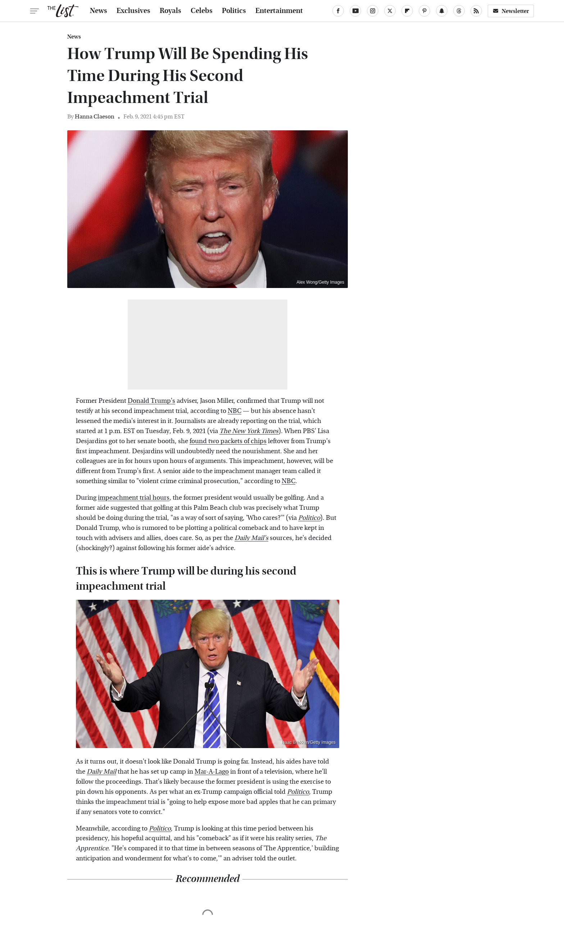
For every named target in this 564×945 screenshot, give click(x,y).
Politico (298, 792)
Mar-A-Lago (212, 771)
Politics (234, 10)
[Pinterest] (424, 11)
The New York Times (248, 431)
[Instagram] (372, 11)
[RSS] (476, 11)
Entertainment (279, 10)
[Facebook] (338, 11)
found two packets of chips (228, 441)
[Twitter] (390, 11)
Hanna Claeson (94, 116)
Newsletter (510, 11)
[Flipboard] (407, 11)
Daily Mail (101, 771)
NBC (234, 411)
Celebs (202, 10)
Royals (170, 10)
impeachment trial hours (133, 497)
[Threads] (459, 11)
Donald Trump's (151, 401)
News (98, 10)
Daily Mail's (251, 538)
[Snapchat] (441, 11)
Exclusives (133, 10)
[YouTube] (355, 11)
